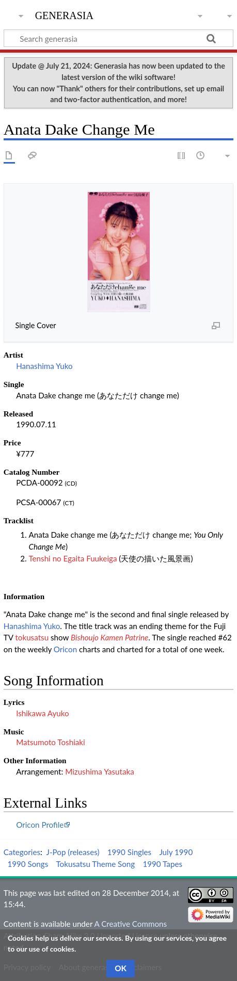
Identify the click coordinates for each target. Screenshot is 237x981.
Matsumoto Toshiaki (50, 742)
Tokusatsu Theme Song (95, 864)
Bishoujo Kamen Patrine (109, 637)
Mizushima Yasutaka (99, 771)
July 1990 (176, 852)
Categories (22, 852)
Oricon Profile (40, 824)
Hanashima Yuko (44, 366)
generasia (64, 14)
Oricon (65, 649)
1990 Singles (129, 852)
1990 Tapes (162, 864)
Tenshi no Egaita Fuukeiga (72, 558)
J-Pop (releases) (73, 852)
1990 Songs (27, 864)
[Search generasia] (118, 38)
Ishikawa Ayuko (42, 713)
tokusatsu (32, 637)
